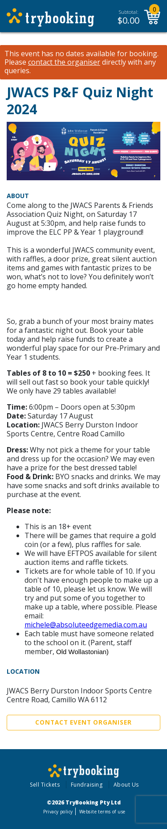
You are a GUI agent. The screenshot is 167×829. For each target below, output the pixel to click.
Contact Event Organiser (83, 722)
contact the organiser (64, 62)
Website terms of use (102, 811)
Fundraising (87, 784)
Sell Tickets (45, 784)
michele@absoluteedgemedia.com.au (85, 625)
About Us (126, 784)
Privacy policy (58, 811)
